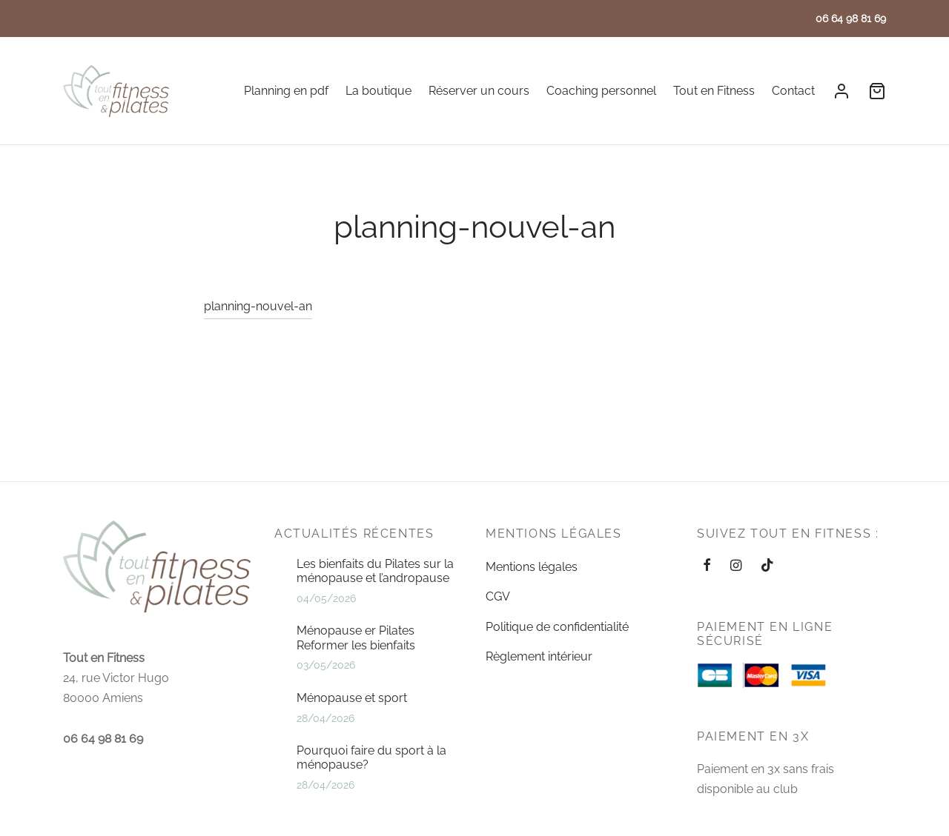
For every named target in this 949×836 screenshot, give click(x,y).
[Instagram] (735, 566)
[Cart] (877, 91)
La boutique (378, 91)
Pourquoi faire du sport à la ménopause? (371, 757)
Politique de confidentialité (557, 627)
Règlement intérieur (539, 656)
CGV (498, 596)
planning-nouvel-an (258, 314)
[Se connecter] (841, 91)
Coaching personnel (601, 91)
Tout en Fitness (714, 91)
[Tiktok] (767, 566)
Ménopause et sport (352, 698)
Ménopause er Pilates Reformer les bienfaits (356, 637)
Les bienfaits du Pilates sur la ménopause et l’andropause (375, 571)
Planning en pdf (286, 91)
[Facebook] (707, 566)
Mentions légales (532, 567)
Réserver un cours (479, 91)
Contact (793, 91)
